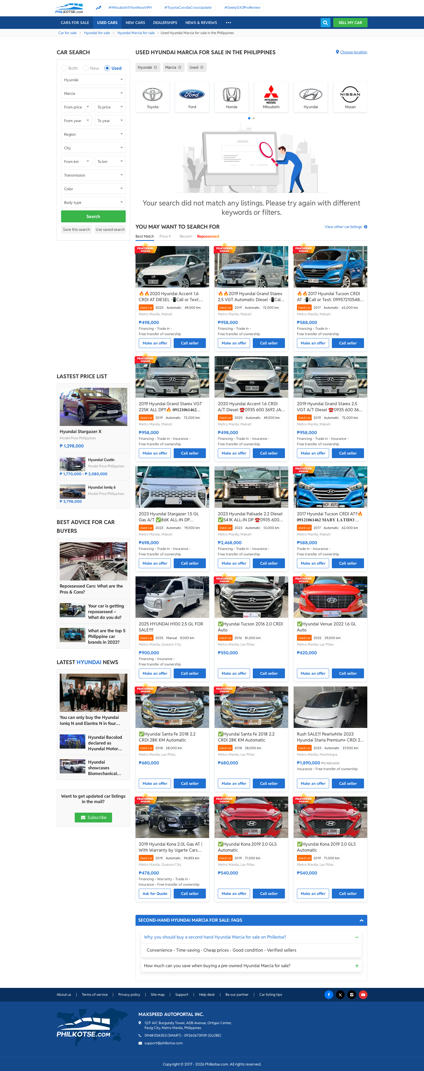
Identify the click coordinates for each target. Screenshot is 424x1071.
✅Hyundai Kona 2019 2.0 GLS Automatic (247, 847)
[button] (249, 118)
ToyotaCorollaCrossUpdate (189, 7)
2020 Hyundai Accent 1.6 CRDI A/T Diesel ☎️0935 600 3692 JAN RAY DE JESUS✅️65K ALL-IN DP (251, 407)
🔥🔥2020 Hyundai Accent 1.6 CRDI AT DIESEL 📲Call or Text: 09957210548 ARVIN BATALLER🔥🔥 (170, 297)
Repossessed (208, 236)
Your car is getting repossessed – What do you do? (106, 611)
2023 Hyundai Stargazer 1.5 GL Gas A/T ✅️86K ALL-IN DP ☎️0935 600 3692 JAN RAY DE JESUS (169, 517)
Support (181, 994)
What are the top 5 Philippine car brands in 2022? (106, 636)
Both (73, 68)
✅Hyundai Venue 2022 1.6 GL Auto (326, 627)
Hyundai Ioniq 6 (102, 487)
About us (64, 994)
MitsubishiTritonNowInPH (132, 7)
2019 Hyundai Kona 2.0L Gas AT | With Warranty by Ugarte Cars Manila (170, 847)
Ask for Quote (155, 893)
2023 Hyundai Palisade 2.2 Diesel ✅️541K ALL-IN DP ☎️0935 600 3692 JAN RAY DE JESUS (250, 517)
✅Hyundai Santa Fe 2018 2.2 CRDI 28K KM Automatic (167, 737)
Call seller (190, 343)
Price (167, 236)
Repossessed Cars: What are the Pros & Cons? (91, 589)
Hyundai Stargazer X (80, 431)
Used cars (107, 22)
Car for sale (67, 33)
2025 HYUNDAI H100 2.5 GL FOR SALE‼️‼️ (171, 627)
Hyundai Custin (101, 459)
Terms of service (95, 994)
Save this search (76, 229)
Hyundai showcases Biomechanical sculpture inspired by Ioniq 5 (106, 767)
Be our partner (237, 994)
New (94, 68)
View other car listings (343, 226)
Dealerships (165, 22)
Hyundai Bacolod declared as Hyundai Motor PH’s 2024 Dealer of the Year (105, 743)
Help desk (207, 994)
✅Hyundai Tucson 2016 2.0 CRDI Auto (250, 627)
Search (93, 216)
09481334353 (156, 1035)
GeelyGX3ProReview (243, 7)
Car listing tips (270, 994)
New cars (135, 22)
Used (117, 68)
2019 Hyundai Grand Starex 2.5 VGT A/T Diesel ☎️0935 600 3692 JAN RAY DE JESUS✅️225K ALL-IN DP (330, 407)
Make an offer (155, 343)
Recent (186, 236)
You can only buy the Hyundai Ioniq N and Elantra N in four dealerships (89, 721)
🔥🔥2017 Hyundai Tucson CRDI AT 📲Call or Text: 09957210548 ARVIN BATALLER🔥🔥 (328, 297)
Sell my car (350, 22)
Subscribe (93, 817)
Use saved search (110, 229)
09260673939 (195, 1035)
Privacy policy (129, 994)
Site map (158, 994)
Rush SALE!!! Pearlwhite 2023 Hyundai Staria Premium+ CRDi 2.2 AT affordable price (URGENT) (330, 737)
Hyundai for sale (97, 33)
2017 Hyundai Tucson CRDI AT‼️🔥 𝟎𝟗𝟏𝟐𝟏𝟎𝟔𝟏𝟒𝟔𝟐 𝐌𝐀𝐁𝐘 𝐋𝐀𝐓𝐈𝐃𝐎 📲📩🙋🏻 (330, 517)
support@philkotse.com (164, 1043)
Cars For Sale (75, 22)
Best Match (145, 236)
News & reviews (201, 22)
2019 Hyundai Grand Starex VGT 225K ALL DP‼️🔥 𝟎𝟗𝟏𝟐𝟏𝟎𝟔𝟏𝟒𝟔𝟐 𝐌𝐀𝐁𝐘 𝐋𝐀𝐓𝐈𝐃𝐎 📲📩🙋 (170, 407)
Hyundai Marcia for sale (136, 33)
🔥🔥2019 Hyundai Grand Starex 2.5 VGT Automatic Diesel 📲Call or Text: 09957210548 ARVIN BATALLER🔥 (250, 297)
